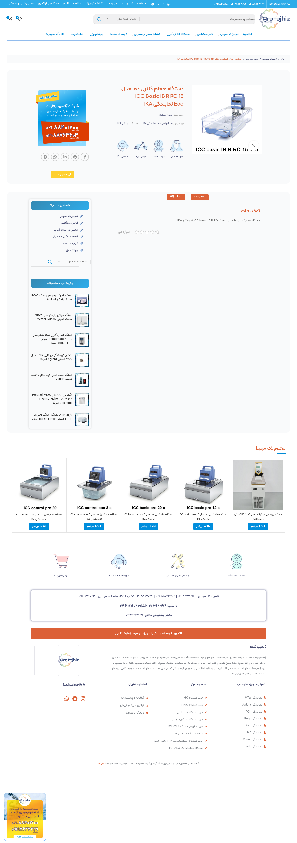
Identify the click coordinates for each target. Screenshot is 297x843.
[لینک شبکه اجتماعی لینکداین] (162, 4)
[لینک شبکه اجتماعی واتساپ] (158, 4)
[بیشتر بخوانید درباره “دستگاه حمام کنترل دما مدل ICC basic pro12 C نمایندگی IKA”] (203, 526)
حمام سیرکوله (251, 59)
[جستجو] (174, 19)
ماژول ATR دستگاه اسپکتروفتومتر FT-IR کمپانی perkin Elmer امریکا (52, 417)
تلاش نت (102, 763)
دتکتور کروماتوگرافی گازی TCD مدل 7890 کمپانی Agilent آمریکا (51, 357)
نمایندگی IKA (124, 123)
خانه (282, 59)
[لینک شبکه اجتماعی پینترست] (168, 4)
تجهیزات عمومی (269, 59)
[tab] (200, 197)
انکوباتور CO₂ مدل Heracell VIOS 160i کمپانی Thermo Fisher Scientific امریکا (52, 399)
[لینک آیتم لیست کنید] (57, 216)
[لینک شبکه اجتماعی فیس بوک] (173, 4)
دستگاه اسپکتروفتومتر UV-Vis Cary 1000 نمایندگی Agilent (51, 298)
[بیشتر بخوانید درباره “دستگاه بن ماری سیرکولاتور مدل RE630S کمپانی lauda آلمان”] (258, 526)
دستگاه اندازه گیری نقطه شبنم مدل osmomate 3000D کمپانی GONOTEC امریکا (52, 339)
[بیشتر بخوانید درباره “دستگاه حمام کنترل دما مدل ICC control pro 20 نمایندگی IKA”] (39, 526)
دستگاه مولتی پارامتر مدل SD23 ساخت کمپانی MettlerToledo (53, 317)
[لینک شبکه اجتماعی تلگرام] (153, 4)
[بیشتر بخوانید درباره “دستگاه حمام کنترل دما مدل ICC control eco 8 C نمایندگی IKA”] (94, 526)
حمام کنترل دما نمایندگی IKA (157, 123)
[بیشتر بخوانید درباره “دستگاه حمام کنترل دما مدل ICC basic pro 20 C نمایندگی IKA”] (148, 526)
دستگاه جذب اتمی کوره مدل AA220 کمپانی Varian (51, 377)
